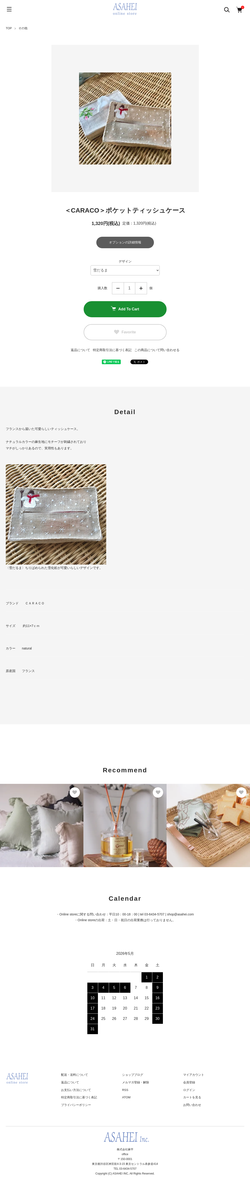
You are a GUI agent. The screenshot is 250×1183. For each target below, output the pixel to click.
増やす (141, 288)
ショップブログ (132, 1074)
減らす (118, 288)
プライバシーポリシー (76, 1105)
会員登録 (189, 1082)
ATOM (126, 1097)
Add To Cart (125, 309)
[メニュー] (9, 9)
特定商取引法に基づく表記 (112, 350)
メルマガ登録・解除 (135, 1082)
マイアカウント (193, 1074)
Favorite (125, 332)
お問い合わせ (192, 1105)
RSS (125, 1090)
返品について (80, 350)
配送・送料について (74, 1074)
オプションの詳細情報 (125, 242)
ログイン (189, 1090)
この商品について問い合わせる (156, 350)
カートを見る (192, 1097)
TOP (9, 28)
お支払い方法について (76, 1090)
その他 (22, 28)
